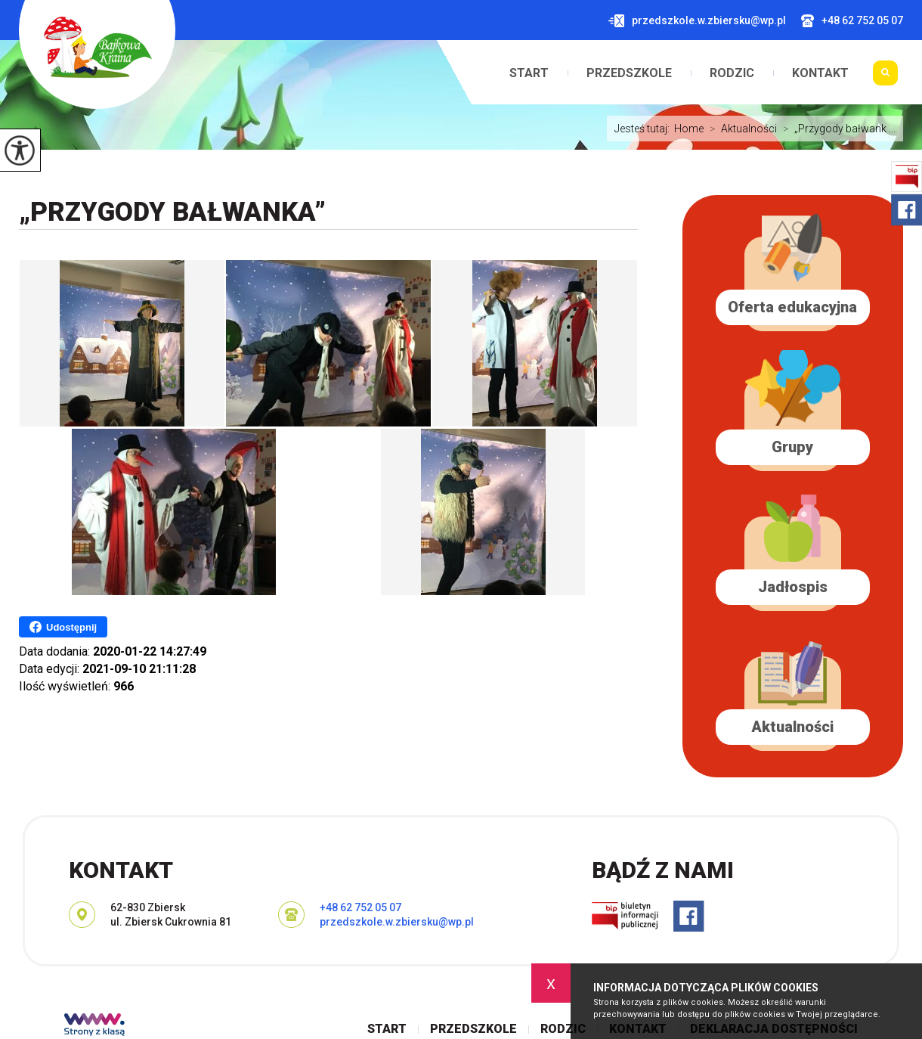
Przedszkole (629, 73)
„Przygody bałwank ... (836, 128)
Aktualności (740, 128)
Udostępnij (63, 627)
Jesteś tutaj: (644, 128)
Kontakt (820, 73)
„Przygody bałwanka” (172, 212)
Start (529, 73)
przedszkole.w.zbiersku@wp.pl (697, 20)
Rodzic (732, 73)
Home (689, 128)
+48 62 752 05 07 (852, 20)
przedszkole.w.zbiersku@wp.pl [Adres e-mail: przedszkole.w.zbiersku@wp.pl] (397, 922)
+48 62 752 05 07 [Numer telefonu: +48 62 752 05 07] (360, 907)
